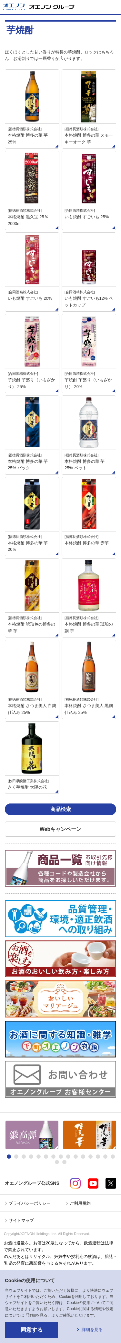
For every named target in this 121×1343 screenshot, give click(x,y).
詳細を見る (92, 1329)
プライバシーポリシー (30, 1203)
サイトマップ (21, 1220)
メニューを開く (113, 7)
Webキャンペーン (60, 829)
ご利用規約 (80, 1203)
